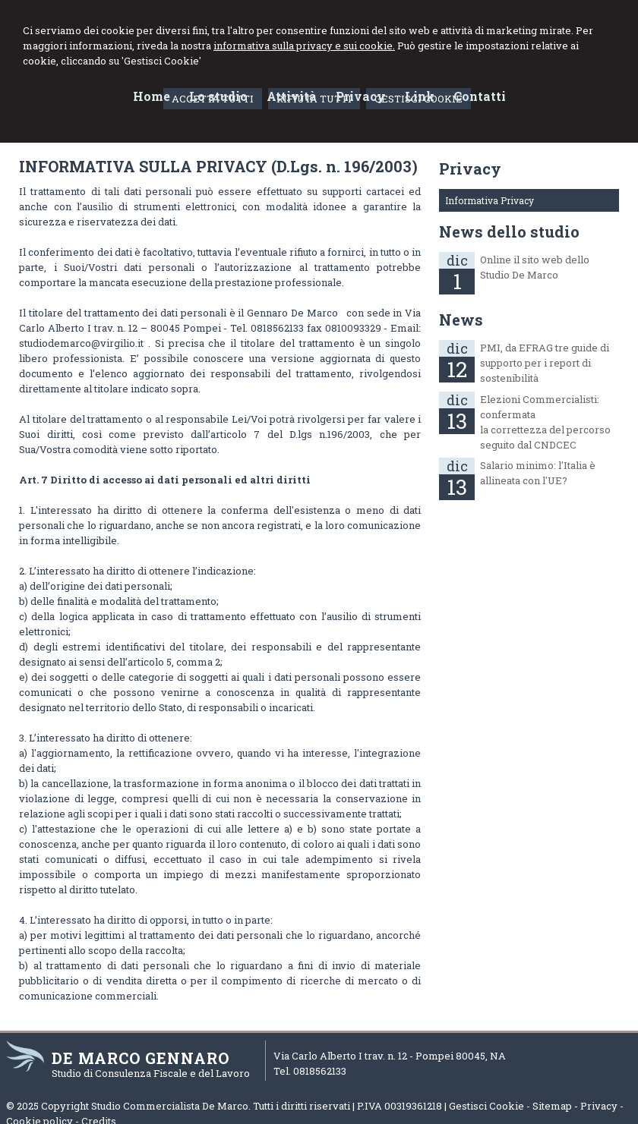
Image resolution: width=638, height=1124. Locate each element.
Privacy (598, 1106)
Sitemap (552, 1106)
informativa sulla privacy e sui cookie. (304, 45)
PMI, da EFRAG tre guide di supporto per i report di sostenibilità (544, 363)
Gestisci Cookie (486, 1106)
